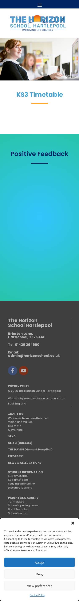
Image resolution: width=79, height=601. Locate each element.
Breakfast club (18, 509)
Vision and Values (20, 422)
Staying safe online (21, 484)
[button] (73, 523)
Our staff (14, 426)
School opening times (23, 505)
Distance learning (20, 488)
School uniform (18, 513)
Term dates (16, 502)
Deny (39, 574)
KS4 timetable (18, 480)
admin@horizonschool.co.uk (34, 355)
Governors (15, 430)
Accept (39, 562)
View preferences (39, 586)
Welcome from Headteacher (28, 418)
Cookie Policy (37, 595)
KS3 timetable (18, 476)
